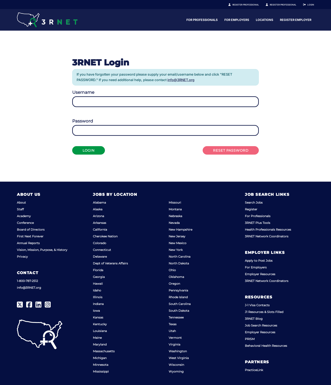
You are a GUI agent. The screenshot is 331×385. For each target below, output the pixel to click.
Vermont (175, 338)
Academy (24, 216)
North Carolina (179, 256)
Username (83, 92)
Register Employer (285, 4)
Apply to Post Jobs (259, 261)
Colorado (99, 243)
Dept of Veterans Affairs (110, 263)
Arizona (98, 216)
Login (310, 4)
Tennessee (176, 317)
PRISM (250, 339)
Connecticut (102, 250)
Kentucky (100, 324)
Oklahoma (176, 277)
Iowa (96, 311)
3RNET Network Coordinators (266, 236)
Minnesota (100, 365)
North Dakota (179, 263)
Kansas (98, 317)
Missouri (175, 202)
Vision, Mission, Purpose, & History (42, 250)
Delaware (100, 256)
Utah (172, 331)
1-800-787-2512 (27, 281)
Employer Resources (260, 274)
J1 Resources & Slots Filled (264, 312)
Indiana (98, 304)
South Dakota (179, 311)
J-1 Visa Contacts (257, 305)
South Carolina (180, 304)
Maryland (100, 344)
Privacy (22, 256)
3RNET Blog (254, 319)
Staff (20, 209)
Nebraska (175, 216)
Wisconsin (176, 365)
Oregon (174, 284)
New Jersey (177, 236)
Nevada (174, 223)
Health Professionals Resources (268, 229)
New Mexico (177, 243)
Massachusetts (104, 351)
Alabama (99, 202)
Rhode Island (178, 297)
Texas (172, 324)
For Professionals (243, 20)
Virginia (174, 344)
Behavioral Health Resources (266, 346)
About (21, 202)
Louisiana (100, 331)
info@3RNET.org (180, 80)
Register (251, 209)
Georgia (99, 277)
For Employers (277, 20)
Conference (25, 223)
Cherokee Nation (105, 236)
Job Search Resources (261, 325)
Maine (97, 338)
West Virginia (179, 358)
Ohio (172, 270)
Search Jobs (254, 202)
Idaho (97, 290)
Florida (98, 270)
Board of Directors (31, 229)
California (100, 229)
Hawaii (98, 284)
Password (82, 121)
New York (176, 250)
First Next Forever (30, 236)
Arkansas (99, 223)
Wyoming (176, 371)
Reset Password (230, 150)
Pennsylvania (178, 290)
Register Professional (250, 4)
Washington (178, 351)
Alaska (97, 209)
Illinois (97, 297)
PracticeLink (254, 370)
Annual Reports (28, 243)
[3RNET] (47, 20)
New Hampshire (180, 229)
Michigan (100, 358)
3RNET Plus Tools (257, 223)
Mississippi (101, 371)
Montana (175, 209)
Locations (305, 20)
